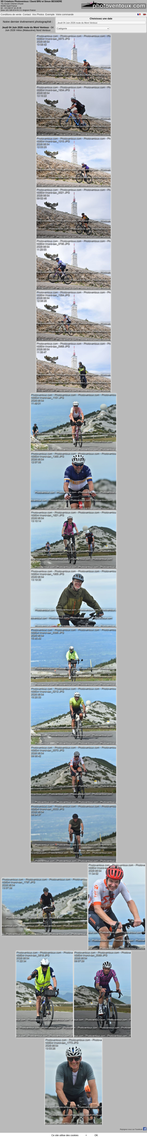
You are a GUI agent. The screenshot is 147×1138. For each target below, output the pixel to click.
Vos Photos (38, 14)
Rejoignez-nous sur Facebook (133, 1129)
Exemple (49, 14)
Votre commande (65, 14)
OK (96, 1135)
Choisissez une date (101, 18)
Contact (27, 14)
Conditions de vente (11, 14)
